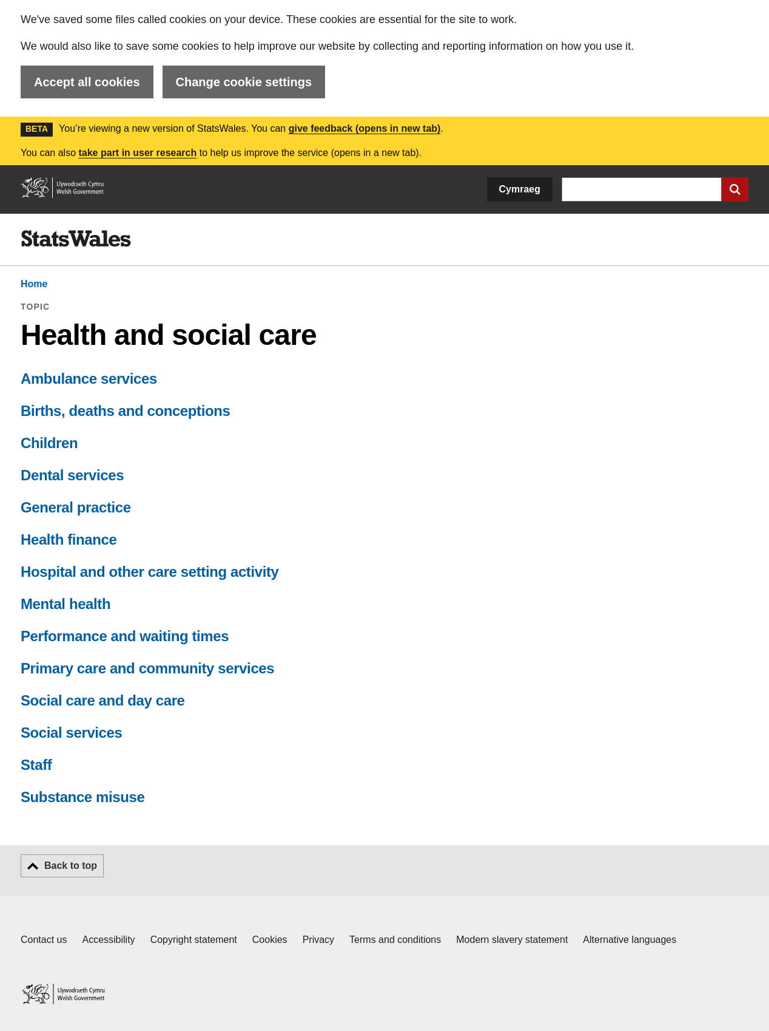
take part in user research (137, 153)
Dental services (72, 475)
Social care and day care (103, 700)
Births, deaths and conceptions (125, 411)
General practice (76, 507)
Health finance (68, 539)
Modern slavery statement (512, 939)
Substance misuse (82, 797)
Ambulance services (89, 378)
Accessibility (108, 939)
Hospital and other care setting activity (149, 571)
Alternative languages (629, 939)
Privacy (318, 939)
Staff (36, 765)
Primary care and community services (147, 668)
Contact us (44, 939)
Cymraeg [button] (519, 189)
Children (49, 443)
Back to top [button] (70, 865)
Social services (71, 732)
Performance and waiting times (125, 636)
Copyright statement (193, 939)
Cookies (269, 939)
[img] (76, 238)
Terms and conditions (395, 939)
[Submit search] (735, 189)
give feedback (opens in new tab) (365, 128)
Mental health (65, 604)
